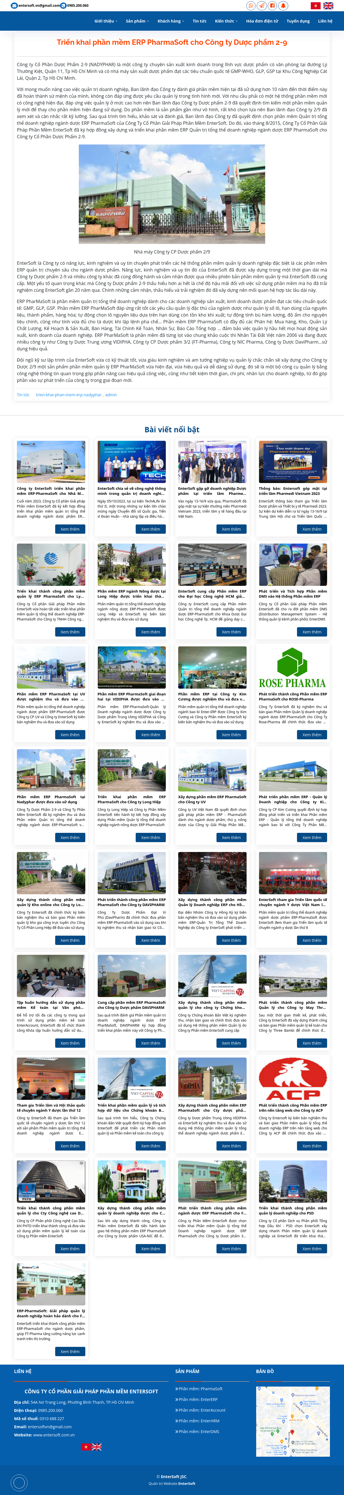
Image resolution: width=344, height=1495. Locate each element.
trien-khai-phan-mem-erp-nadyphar (69, 394)
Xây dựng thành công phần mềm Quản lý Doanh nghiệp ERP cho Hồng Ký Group (212, 902)
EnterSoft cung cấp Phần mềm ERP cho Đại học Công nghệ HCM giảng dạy (212, 594)
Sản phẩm (136, 21)
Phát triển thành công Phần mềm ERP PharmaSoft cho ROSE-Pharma (293, 696)
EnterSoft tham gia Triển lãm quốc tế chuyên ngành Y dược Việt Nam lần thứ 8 (293, 902)
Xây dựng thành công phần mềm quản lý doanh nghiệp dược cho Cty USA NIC (132, 1210)
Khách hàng (169, 21)
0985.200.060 (50, 1410)
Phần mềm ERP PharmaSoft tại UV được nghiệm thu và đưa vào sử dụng (51, 696)
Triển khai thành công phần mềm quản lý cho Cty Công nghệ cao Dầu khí (51, 1210)
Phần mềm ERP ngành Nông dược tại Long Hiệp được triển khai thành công (132, 594)
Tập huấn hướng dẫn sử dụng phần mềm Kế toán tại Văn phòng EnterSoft (51, 1005)
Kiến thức (224, 21)
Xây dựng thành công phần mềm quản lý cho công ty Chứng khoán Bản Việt (212, 1005)
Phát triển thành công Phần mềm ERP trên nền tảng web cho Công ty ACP (293, 1108)
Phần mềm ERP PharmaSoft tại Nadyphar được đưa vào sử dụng (51, 799)
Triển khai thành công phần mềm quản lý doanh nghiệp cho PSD (293, 1210)
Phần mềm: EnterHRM (199, 1421)
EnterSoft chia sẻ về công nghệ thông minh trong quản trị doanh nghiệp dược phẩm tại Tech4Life (132, 491)
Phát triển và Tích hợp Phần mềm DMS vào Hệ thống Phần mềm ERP (293, 594)
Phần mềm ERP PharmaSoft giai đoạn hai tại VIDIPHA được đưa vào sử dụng (132, 696)
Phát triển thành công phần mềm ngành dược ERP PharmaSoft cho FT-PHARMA (212, 1210)
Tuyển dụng (298, 21)
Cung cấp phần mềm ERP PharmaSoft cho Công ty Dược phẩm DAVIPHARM (132, 1005)
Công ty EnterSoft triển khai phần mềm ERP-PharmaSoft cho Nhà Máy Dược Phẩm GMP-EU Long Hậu (51, 491)
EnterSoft (186, 1483)
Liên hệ (325, 21)
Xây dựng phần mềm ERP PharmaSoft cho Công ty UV (212, 799)
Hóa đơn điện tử (262, 21)
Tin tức (200, 21)
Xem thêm (70, 529)
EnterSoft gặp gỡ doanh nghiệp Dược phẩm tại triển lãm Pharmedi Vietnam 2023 (212, 491)
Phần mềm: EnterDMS (199, 1432)
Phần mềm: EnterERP (198, 1399)
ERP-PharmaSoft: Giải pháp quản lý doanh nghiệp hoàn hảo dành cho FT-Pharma (51, 1313)
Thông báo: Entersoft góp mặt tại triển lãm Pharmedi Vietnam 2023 (293, 491)
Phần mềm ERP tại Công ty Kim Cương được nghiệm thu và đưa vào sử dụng (212, 696)
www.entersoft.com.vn (54, 1435)
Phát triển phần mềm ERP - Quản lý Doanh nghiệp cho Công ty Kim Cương (293, 799)
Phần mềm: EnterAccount (202, 1410)
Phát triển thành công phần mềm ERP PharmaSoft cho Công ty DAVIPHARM (132, 902)
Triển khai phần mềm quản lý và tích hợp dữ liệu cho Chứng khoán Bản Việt (132, 1108)
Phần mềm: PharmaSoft (200, 1389)
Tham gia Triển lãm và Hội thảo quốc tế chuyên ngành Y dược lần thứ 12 (51, 1108)
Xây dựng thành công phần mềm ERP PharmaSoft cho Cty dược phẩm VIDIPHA (212, 1108)
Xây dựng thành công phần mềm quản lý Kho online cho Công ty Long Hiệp (51, 902)
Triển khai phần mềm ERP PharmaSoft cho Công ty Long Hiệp (132, 799)
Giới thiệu (104, 21)
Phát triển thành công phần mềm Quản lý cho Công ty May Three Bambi (293, 1005)
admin (111, 394)
